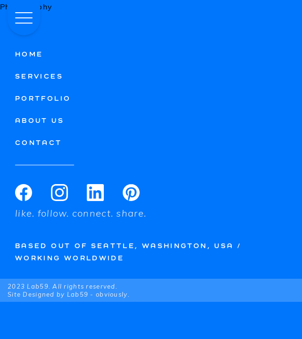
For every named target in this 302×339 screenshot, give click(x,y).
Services (39, 76)
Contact (38, 142)
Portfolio (43, 98)
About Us (39, 120)
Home (29, 53)
